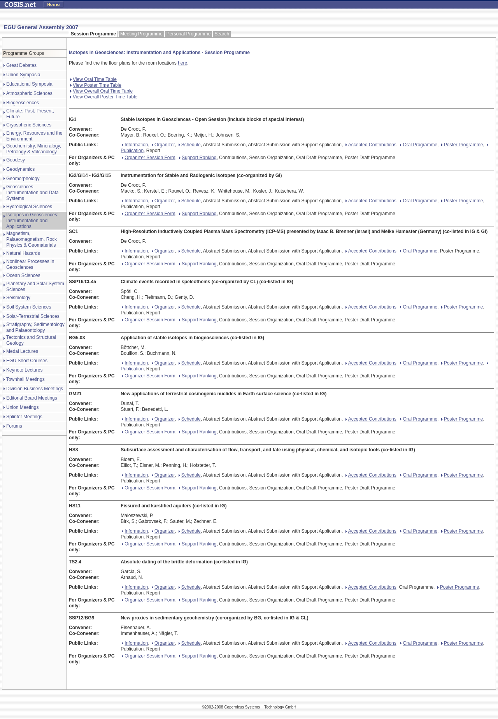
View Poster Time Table (95, 85)
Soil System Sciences (28, 307)
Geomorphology (22, 178)
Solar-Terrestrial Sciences (33, 316)
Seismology (18, 297)
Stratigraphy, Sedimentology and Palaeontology (35, 327)
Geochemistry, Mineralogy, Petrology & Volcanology (33, 148)
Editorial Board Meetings (31, 398)
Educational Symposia (29, 84)
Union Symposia (23, 74)
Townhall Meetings (25, 379)
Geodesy (15, 160)
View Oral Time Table (93, 79)
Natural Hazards (23, 253)
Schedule (190, 144)
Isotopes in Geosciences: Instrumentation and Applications (32, 220)
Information (135, 144)
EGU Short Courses (26, 360)
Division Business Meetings (34, 388)
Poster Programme (462, 144)
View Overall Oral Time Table (101, 91)
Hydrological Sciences (29, 206)
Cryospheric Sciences (28, 125)
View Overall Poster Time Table (103, 97)
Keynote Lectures (24, 370)
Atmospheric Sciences (29, 93)
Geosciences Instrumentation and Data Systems (32, 192)
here (182, 63)
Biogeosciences (22, 102)
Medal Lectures (22, 351)
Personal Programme (188, 34)
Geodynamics (20, 169)
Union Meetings (22, 407)
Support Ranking (197, 157)
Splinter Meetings (24, 416)
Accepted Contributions (370, 144)
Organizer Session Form (148, 157)
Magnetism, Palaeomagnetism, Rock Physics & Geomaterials (31, 239)
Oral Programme (418, 144)
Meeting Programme (141, 34)
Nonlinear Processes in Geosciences (30, 264)
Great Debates (21, 65)
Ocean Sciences (23, 275)
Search (221, 34)
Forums (14, 426)
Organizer (163, 144)
